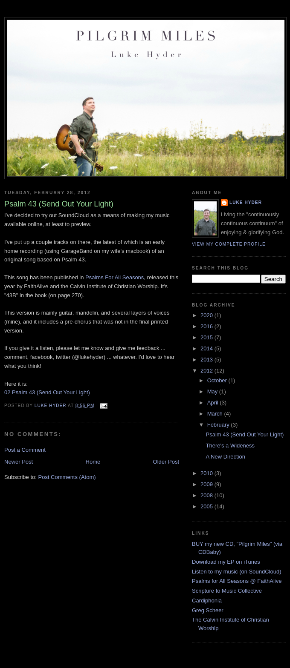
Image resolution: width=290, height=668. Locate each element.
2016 (207, 326)
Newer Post (18, 462)
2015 (207, 337)
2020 (207, 315)
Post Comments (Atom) (67, 477)
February (219, 424)
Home (93, 462)
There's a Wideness (230, 445)
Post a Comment (25, 450)
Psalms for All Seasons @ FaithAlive (236, 581)
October (218, 380)
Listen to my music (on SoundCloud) (236, 571)
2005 (207, 506)
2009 (207, 484)
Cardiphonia (207, 600)
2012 (207, 370)
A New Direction (225, 456)
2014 (207, 348)
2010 (207, 473)
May (213, 391)
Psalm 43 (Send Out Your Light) (245, 434)
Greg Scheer (207, 610)
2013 (207, 359)
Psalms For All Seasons (114, 277)
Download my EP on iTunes (226, 562)
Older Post (166, 462)
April (213, 402)
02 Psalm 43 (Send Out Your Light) (47, 392)
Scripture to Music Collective (227, 591)
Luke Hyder (245, 202)
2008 (207, 495)
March (215, 413)
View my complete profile (229, 244)
